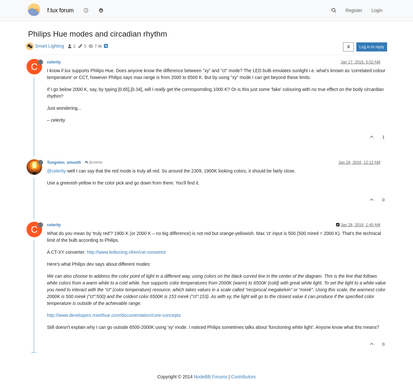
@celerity (94, 162)
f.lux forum (60, 10)
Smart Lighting (49, 46)
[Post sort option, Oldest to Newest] (348, 46)
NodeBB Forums (210, 376)
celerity (54, 62)
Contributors (243, 376)
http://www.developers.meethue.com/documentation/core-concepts (114, 315)
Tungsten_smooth (64, 162)
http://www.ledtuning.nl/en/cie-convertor (126, 252)
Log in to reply (371, 47)
